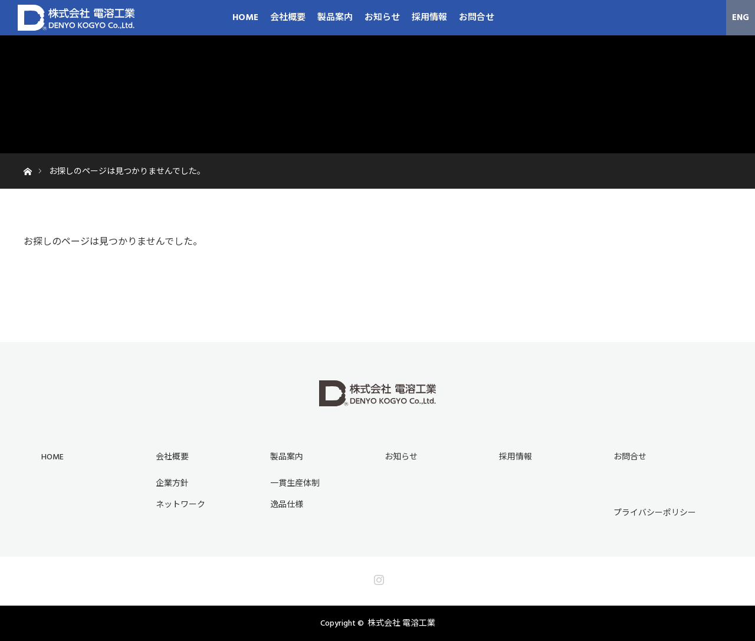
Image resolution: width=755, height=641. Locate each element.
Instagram (377, 577)
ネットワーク (180, 505)
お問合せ (476, 17)
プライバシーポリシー (654, 513)
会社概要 (288, 17)
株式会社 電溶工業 (401, 623)
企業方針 (172, 483)
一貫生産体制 (295, 483)
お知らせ (382, 17)
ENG (740, 17)
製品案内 (335, 17)
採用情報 (429, 17)
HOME (245, 17)
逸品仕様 (286, 505)
